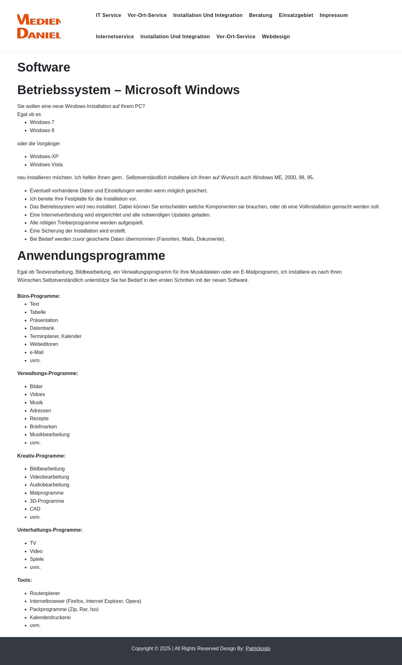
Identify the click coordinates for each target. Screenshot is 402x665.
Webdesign (276, 36)
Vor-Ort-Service (147, 15)
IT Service (109, 15)
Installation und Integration (208, 15)
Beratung (260, 15)
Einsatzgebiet (296, 15)
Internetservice (115, 36)
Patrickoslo (258, 648)
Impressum (334, 15)
